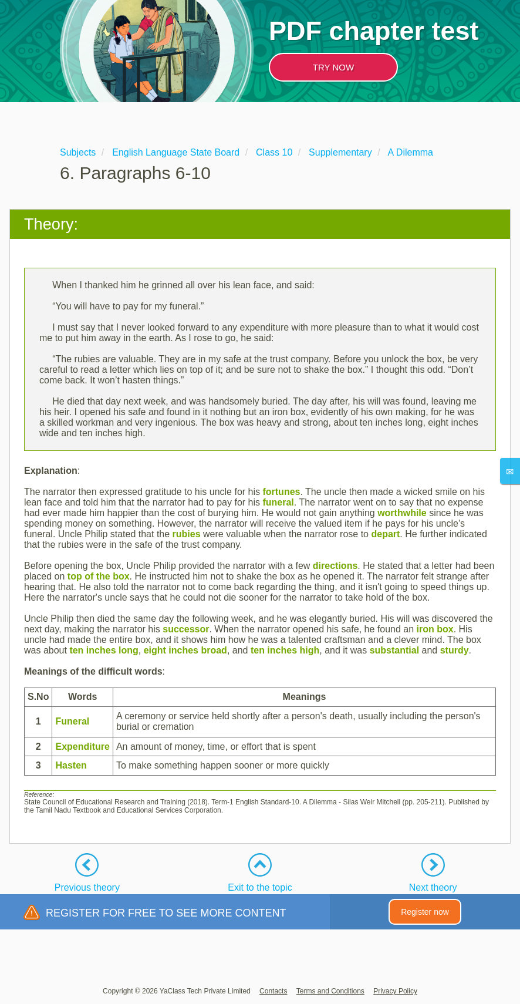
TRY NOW (333, 67)
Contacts (273, 991)
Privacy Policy (395, 991)
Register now (425, 912)
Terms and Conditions (330, 991)
